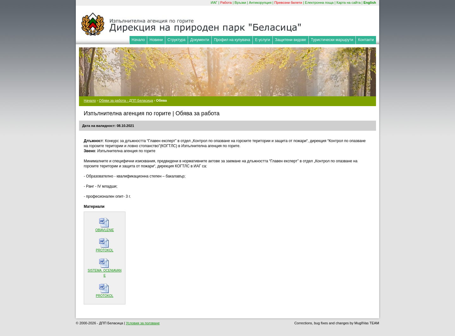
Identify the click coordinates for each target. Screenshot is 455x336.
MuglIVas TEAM (367, 323)
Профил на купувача (232, 40)
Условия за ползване (143, 323)
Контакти (366, 40)
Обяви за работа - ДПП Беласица (126, 100)
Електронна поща (319, 2)
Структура (176, 40)
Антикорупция (260, 2)
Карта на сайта (349, 2)
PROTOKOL (104, 250)
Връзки (240, 2)
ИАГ (214, 2)
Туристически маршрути (332, 40)
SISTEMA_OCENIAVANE (105, 273)
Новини (156, 40)
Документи (199, 40)
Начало (138, 40)
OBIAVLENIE (104, 230)
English (369, 2)
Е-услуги (262, 40)
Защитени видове (290, 40)
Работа (226, 2)
